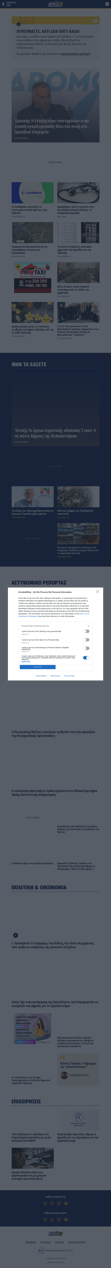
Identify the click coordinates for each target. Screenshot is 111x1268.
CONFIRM (37, 667)
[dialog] (55, 634)
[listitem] (55, 626)
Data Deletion (41, 676)
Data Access (55, 676)
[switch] (86, 631)
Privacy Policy (69, 676)
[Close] (98, 592)
